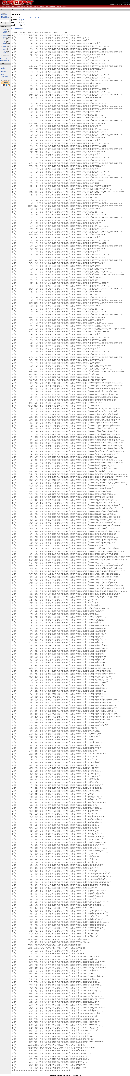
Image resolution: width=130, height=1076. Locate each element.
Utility (4, 51)
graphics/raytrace (23, 24)
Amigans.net (4, 67)
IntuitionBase (4, 70)
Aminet (3, 68)
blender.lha (21, 19)
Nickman (128, 2)
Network (5, 48)
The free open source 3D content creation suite (31, 17)
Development (4, 35)
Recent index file (4, 60)
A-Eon (2, 74)
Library (4, 46)
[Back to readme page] (17, 28)
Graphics (5, 45)
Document (5, 37)
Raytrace (31, 10)
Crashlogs (3, 14)
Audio (4, 29)
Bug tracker (3, 16)
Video (4, 52)
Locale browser (4, 17)
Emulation (3, 42)
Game (4, 43)
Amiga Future (4, 76)
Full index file (3, 59)
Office (4, 49)
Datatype (5, 31)
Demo (4, 32)
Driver (4, 38)
